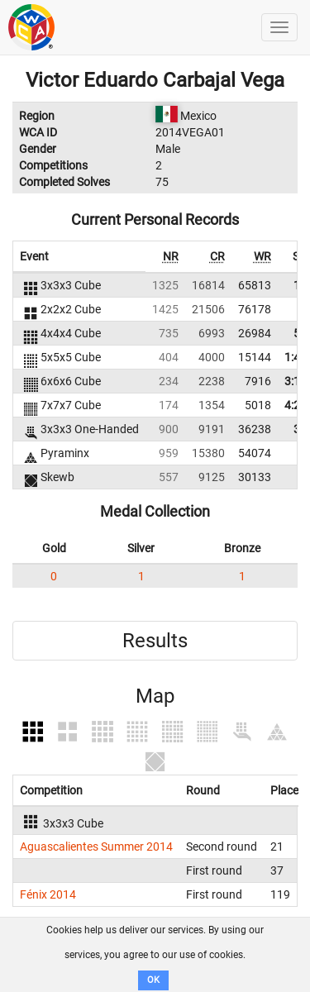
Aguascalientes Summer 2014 (96, 846)
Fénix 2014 (48, 894)
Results (155, 640)
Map (155, 696)
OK (153, 980)
